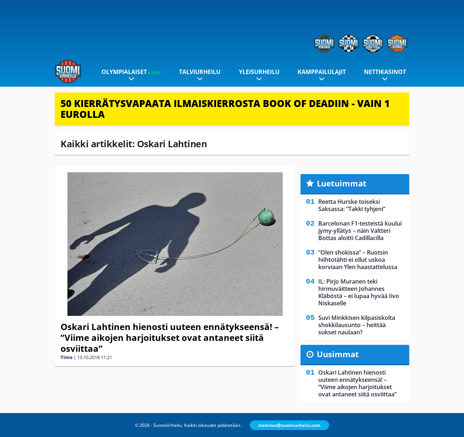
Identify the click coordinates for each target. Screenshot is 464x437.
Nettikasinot (385, 72)
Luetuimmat (341, 183)
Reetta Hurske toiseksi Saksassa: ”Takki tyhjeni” (351, 205)
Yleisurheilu (259, 72)
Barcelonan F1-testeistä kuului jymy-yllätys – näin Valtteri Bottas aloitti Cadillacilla (360, 230)
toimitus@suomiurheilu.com (289, 425)
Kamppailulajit (322, 72)
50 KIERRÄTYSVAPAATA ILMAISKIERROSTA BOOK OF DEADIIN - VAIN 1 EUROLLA (225, 109)
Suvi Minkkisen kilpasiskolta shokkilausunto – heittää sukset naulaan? (356, 325)
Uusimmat (338, 354)
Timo (66, 357)
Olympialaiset (131, 72)
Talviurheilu (199, 72)
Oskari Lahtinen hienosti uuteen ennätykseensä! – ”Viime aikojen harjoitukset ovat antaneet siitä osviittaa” (170, 337)
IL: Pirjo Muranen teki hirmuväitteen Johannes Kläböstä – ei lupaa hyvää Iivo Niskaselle (358, 292)
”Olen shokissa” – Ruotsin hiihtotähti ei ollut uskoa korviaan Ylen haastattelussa (357, 259)
